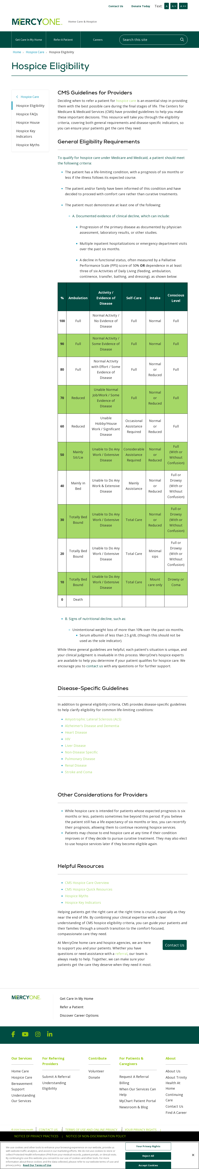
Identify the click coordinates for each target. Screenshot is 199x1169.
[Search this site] (153, 40)
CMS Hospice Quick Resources (88, 889)
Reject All (148, 1157)
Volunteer (96, 1071)
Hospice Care (30, 97)
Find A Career (176, 1112)
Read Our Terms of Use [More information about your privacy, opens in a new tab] (37, 1167)
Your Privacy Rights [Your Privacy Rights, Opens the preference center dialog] (148, 1148)
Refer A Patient (63, 36)
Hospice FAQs (27, 114)
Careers (98, 36)
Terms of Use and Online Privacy (91, 1130)
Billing (124, 1083)
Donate (94, 1077)
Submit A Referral (56, 1076)
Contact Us (115, 6)
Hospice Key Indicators (25, 134)
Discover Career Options (79, 1015)
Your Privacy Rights (141, 1130)
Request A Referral (134, 1076)
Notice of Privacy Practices (36, 1136)
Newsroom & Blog (133, 1107)
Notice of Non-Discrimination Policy (96, 1136)
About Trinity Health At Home (176, 1083)
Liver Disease (75, 745)
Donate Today (140, 6)
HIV (67, 739)
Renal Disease (76, 765)
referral (121, 953)
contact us (94, 666)
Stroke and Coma (78, 772)
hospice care (126, 100)
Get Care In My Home (29, 36)
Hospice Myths (27, 145)
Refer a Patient (72, 1007)
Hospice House (28, 122)
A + (174, 6)
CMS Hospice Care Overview (87, 882)
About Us (173, 1071)
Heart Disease (76, 732)
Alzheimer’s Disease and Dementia (92, 726)
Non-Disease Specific (81, 752)
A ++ (183, 6)
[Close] (193, 1157)
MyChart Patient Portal (137, 1101)
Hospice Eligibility (30, 105)
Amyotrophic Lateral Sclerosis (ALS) (93, 719)
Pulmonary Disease (80, 759)
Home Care (20, 1071)
